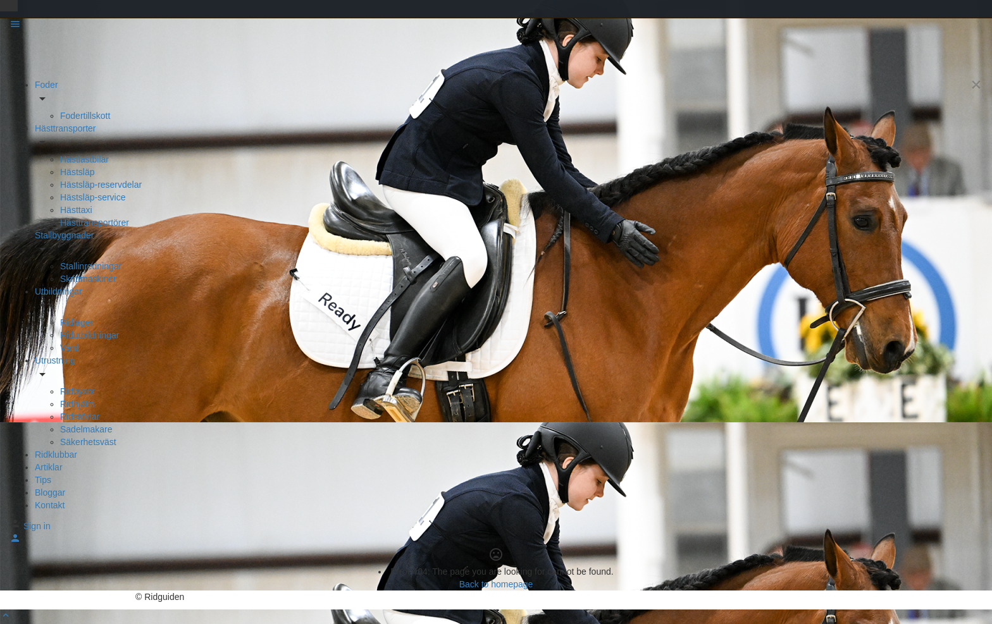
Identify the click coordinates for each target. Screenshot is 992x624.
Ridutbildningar (89, 335)
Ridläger (76, 322)
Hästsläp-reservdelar (101, 185)
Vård (69, 348)
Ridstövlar (79, 417)
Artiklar (49, 467)
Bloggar (50, 492)
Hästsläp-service (92, 197)
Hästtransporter (65, 128)
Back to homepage (496, 584)
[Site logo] (43, 55)
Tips (43, 480)
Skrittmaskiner (88, 279)
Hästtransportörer (94, 222)
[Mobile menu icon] (496, 25)
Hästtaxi (76, 210)
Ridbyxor (77, 391)
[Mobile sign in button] (15, 540)
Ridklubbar (56, 455)
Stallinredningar (90, 266)
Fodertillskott (85, 116)
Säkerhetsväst (88, 442)
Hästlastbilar (84, 159)
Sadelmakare (86, 429)
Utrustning (55, 360)
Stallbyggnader (64, 235)
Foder (46, 85)
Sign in (37, 526)
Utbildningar (58, 291)
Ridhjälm (77, 404)
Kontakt (50, 505)
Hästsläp (77, 172)
